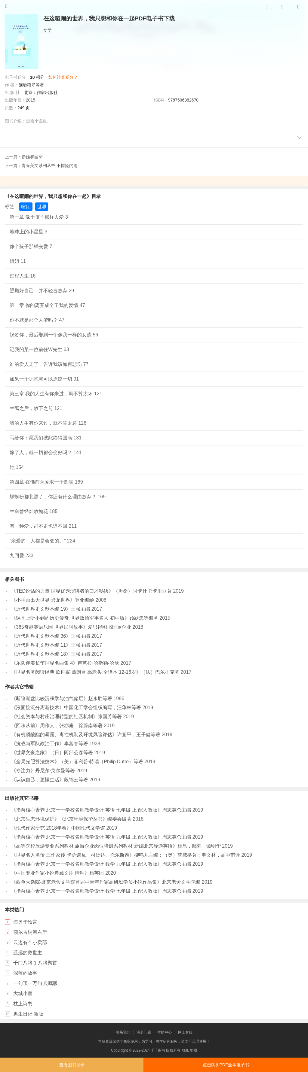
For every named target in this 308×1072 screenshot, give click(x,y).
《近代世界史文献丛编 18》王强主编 (50, 654)
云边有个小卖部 (30, 942)
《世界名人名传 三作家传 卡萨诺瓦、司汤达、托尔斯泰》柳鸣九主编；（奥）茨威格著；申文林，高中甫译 (125, 855)
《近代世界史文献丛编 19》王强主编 (50, 609)
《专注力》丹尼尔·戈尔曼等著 (43, 770)
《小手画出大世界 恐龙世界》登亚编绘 (52, 600)
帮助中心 (164, 1032)
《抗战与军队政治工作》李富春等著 (49, 743)
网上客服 (185, 1032)
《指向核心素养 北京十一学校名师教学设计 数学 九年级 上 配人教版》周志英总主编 (101, 864)
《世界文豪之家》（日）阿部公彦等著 (52, 752)
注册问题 (144, 1032)
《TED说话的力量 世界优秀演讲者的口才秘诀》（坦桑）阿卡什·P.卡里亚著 (91, 591)
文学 (47, 30)
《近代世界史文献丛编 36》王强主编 (50, 636)
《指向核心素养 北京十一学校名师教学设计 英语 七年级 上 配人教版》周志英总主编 (101, 809)
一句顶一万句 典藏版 (35, 983)
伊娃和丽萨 (32, 156)
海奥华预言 (25, 922)
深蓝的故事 (25, 973)
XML (185, 1050)
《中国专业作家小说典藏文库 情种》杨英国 (57, 873)
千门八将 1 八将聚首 (35, 962)
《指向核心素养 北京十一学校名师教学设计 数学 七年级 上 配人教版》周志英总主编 (101, 891)
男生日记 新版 (28, 1013)
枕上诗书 (22, 1003)
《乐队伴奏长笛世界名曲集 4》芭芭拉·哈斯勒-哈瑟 (65, 663)
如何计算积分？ (63, 77)
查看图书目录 (72, 1064)
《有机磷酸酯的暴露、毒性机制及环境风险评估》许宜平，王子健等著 (85, 734)
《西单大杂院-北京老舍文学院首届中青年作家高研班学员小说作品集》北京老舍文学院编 (105, 882)
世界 (42, 206)
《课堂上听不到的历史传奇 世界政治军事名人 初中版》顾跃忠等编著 (84, 618)
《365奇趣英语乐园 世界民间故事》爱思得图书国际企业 (71, 627)
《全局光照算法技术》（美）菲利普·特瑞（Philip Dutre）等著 (77, 761)
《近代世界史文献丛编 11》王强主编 (50, 645)
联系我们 (123, 1032)
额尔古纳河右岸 (30, 932)
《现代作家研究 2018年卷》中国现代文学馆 (58, 828)
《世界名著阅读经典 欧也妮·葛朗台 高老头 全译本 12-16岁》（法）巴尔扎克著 (95, 672)
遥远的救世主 (27, 952)
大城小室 (22, 993)
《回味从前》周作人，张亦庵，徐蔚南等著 (57, 725)
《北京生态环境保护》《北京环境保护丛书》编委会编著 (71, 818)
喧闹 (26, 206)
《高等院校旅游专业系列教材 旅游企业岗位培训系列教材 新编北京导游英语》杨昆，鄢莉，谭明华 (116, 846)
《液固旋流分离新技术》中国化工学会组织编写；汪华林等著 (76, 707)
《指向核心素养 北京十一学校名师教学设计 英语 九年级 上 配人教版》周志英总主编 (101, 837)
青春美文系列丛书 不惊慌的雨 (50, 165)
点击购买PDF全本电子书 (226, 1064)
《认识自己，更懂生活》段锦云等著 (49, 779)
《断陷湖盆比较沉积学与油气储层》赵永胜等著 (61, 698)
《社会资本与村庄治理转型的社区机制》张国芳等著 (66, 716)
